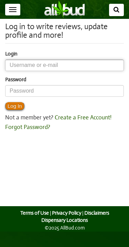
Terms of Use (33, 213)
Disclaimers (97, 213)
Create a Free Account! (82, 117)
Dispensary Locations (64, 220)
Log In (15, 106)
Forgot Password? (27, 127)
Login (11, 54)
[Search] (116, 10)
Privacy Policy (66, 213)
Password (15, 80)
